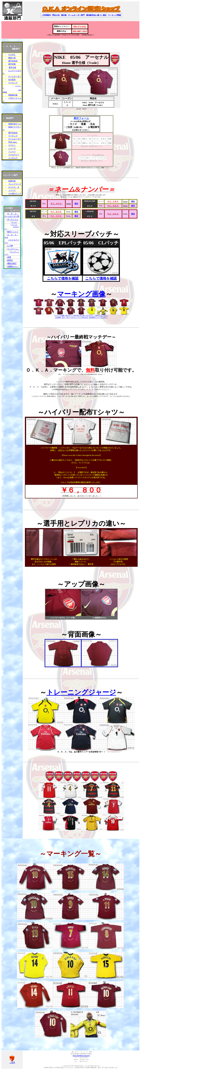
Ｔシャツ (12, 151)
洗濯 (9, 257)
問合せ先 (56, 15)
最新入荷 (12, 58)
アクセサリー (13, 155)
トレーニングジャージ (81, 692)
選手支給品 (13, 61)
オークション (12, 219)
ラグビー (12, 145)
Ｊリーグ (12, 190)
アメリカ (14, 225)
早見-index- (12, 142)
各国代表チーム (14, 124)
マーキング (13, 83)
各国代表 (12, 181)
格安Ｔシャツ (12, 232)
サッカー (14, 222)
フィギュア (13, 158)
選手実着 (12, 64)
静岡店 (10, 260)
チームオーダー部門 (76, 15)
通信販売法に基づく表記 (96, 15)
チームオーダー (14, 76)
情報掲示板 (13, 95)
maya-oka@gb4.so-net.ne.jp (81, 1055)
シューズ (12, 148)
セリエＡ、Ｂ (13, 187)
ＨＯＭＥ (12, 55)
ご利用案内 (46, 15)
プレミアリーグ (14, 184)
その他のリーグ (14, 193)
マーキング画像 (81, 294)
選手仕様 (12, 67)
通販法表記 (12, 263)
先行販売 (12, 79)
